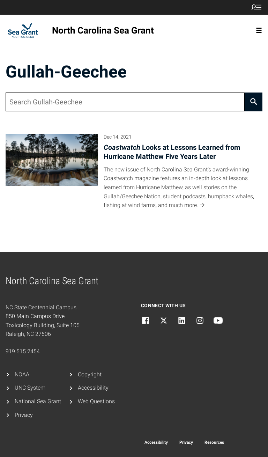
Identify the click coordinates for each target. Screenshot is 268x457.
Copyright (90, 374)
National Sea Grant (38, 401)
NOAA (22, 374)
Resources (214, 442)
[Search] (253, 102)
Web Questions (96, 401)
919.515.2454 (23, 351)
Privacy (24, 415)
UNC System (30, 387)
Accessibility (93, 387)
